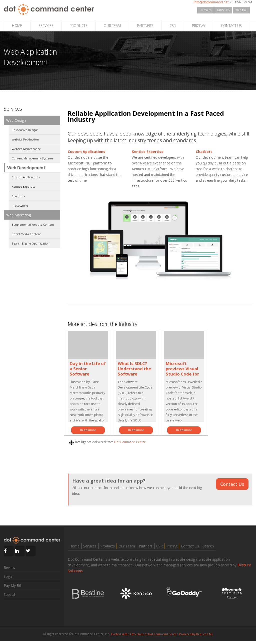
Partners (145, 546)
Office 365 (223, 10)
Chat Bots (18, 196)
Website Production (25, 139)
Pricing (171, 546)
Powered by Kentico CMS (196, 634)
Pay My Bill (13, 585)
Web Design (16, 120)
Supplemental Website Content (33, 224)
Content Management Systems (32, 158)
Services (89, 546)
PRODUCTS (79, 25)
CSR (173, 25)
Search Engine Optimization (31, 243)
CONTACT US (231, 25)
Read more (88, 430)
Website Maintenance (26, 149)
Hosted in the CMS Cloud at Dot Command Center (144, 634)
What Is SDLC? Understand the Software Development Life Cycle (134, 374)
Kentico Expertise (24, 186)
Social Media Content (26, 234)
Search (208, 546)
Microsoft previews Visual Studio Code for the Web (182, 371)
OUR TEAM (112, 25)
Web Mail (241, 10)
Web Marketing (18, 215)
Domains (205, 10)
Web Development (26, 167)
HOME (17, 25)
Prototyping (20, 205)
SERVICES (46, 25)
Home (75, 546)
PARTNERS (145, 25)
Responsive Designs (25, 130)
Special (9, 594)
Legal (8, 576)
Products (107, 546)
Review (9, 567)
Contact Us (232, 484)
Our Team (126, 546)
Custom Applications (26, 177)
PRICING (198, 25)
